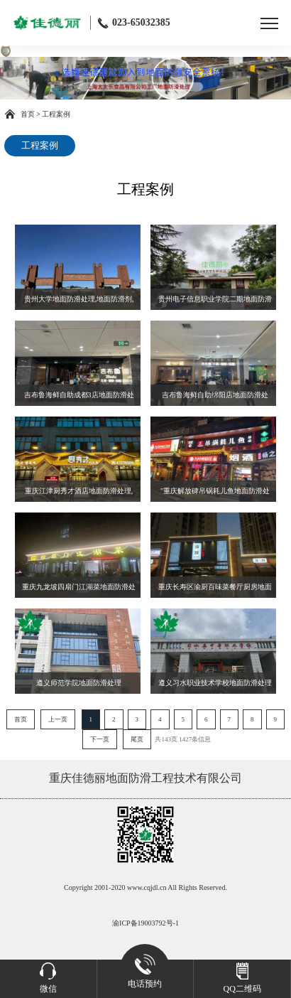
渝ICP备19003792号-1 (145, 923)
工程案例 (56, 114)
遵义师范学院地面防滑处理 (78, 683)
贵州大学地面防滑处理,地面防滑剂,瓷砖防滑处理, (79, 302)
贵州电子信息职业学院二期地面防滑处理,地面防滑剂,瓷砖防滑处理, (215, 302)
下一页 (99, 739)
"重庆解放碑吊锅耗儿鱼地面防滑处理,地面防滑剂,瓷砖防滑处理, (215, 494)
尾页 (137, 739)
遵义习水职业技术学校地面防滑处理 (215, 683)
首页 (28, 114)
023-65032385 (134, 22)
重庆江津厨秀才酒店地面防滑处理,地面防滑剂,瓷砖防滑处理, (79, 494)
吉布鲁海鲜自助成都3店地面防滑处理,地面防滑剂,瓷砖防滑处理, (79, 398)
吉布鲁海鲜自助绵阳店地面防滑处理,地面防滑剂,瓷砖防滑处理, (215, 398)
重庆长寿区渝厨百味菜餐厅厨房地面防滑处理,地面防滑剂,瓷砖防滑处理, (215, 590)
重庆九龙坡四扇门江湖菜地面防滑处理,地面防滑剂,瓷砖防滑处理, (79, 590)
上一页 (57, 719)
